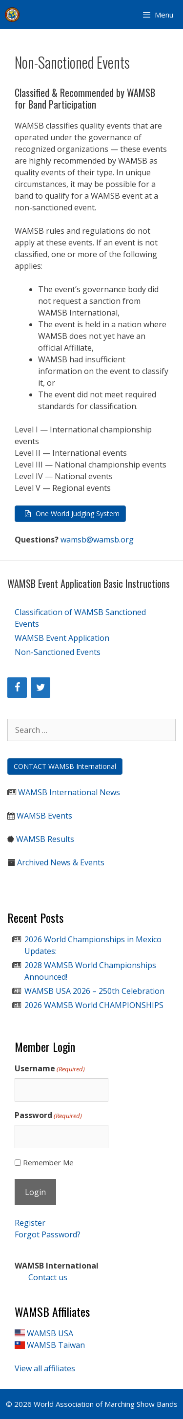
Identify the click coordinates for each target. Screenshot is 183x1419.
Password (48, 1115)
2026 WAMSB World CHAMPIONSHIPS (93, 1005)
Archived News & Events (60, 862)
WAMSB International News (69, 792)
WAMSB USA (50, 1333)
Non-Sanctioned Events (58, 652)
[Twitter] (40, 687)
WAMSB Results (45, 839)
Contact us (41, 1277)
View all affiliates (45, 1368)
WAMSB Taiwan (56, 1345)
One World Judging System (78, 513)
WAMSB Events (44, 815)
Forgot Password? (48, 1234)
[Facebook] (17, 687)
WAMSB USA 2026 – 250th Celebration (94, 991)
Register (30, 1222)
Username (50, 1068)
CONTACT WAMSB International (65, 766)
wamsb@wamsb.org (97, 539)
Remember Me (48, 1162)
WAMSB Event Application (62, 638)
